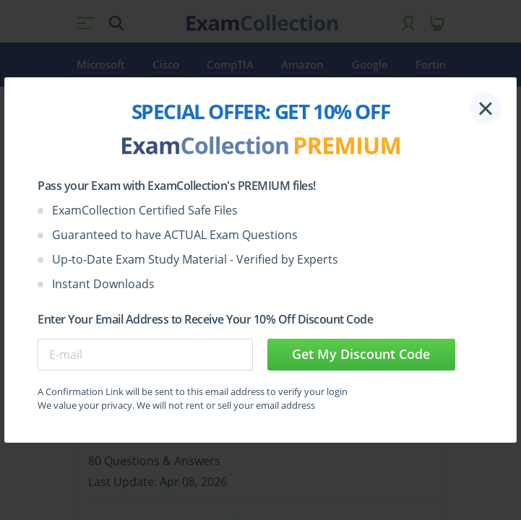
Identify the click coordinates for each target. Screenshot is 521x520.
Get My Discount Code (361, 354)
